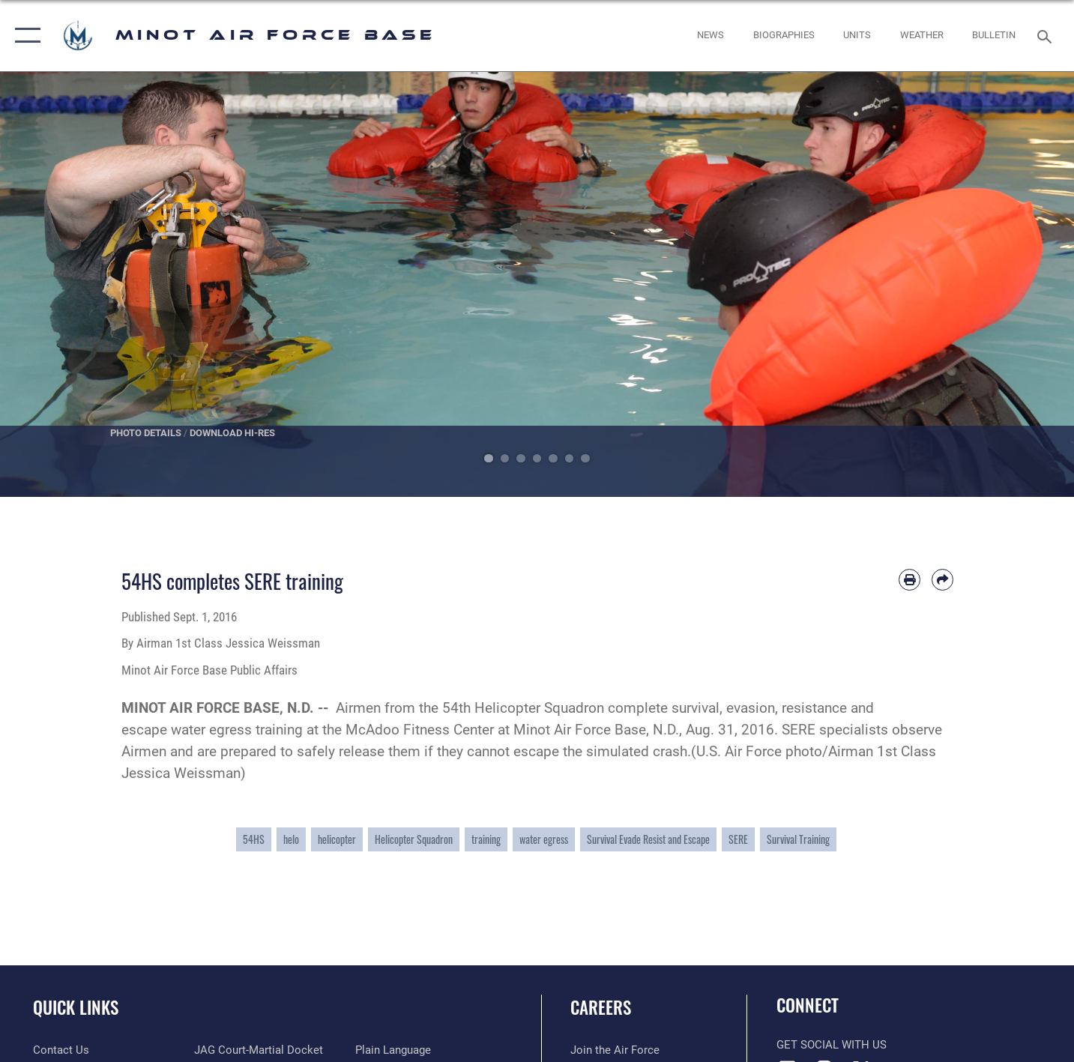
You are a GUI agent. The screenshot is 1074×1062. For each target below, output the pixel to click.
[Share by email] (942, 580)
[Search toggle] (1047, 35)
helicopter (337, 839)
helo (291, 839)
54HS (254, 839)
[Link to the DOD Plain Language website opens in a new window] (393, 1050)
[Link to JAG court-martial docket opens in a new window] (258, 1050)
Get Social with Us (831, 1045)
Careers (600, 1007)
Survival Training (798, 839)
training (486, 839)
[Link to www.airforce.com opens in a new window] (615, 1050)
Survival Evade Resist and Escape (648, 839)
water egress (543, 839)
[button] (24, 35)
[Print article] (909, 580)
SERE (738, 839)
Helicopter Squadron (414, 839)
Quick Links (75, 1007)
